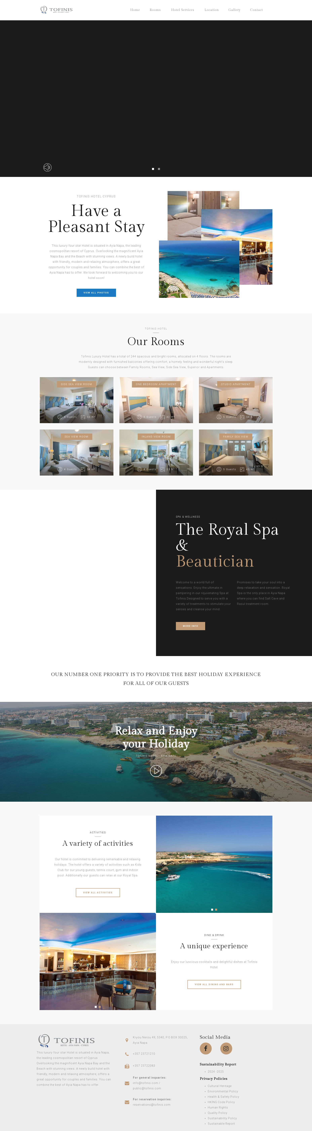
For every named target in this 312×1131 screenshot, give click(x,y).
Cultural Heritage (220, 1086)
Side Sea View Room (76, 384)
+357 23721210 (144, 1053)
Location (212, 10)
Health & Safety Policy (223, 1096)
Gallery (234, 10)
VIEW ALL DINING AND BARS (214, 984)
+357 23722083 (144, 1065)
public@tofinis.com (147, 1088)
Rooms (155, 10)
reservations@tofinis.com (152, 1104)
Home (135, 10)
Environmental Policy (223, 1091)
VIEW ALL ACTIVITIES (98, 892)
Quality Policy (217, 1112)
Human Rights (218, 1107)
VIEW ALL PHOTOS (96, 292)
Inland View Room (156, 436)
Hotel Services (182, 10)
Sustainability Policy (222, 1118)
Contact (256, 10)
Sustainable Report (221, 1123)
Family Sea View (235, 436)
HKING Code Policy (221, 1102)
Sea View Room (76, 436)
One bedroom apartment (156, 384)
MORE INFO (190, 626)
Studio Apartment (236, 384)
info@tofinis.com (145, 1083)
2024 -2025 (216, 1071)
